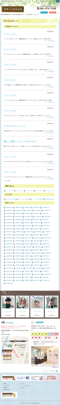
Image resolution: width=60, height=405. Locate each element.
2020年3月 (37, 250)
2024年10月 (38, 216)
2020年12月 (46, 244)
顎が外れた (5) (50, 199)
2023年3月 (28, 228)
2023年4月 (18, 228)
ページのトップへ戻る (48, 371)
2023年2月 (37, 228)
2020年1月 (9, 253)
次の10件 (8, 180)
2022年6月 (18, 234)
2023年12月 (37, 222)
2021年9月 (9, 241)
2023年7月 (37, 225)
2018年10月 (9, 262)
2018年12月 (37, 259)
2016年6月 (37, 277)
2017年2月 (9, 274)
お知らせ (23, 387)
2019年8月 (9, 256)
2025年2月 (46, 213)
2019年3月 (9, 259)
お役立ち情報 (6, 389)
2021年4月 (9, 244)
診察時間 (52, 12)
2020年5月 (18, 250)
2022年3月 (46, 234)
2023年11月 (46, 222)
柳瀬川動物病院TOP (6, 14)
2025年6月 (9, 213)
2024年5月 (37, 219)
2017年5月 (28, 271)
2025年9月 (29, 210)
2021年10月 (47, 237)
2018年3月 (28, 265)
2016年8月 (18, 277)
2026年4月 (9, 207)
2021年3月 (18, 244)
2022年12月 (9, 231)
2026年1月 (37, 207)
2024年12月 (18, 216)
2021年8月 (18, 241)
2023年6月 (46, 225)
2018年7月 (37, 262)
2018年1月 (46, 265)
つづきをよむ (50, 40)
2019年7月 (18, 256)
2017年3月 (46, 271)
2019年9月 (48, 253)
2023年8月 (28, 225)
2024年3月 (9, 222)
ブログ (22, 383)
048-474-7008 (5, 334)
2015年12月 (46, 280)
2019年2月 (18, 259)
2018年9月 (19, 262)
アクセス (43, 12)
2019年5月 (37, 256)
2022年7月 (9, 234)
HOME (4, 383)
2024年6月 (28, 219)
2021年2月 (28, 244)
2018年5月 (9, 265)
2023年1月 (46, 228)
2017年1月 (18, 274)
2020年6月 (9, 250)
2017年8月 (48, 268)
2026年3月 (18, 207)
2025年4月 (28, 213)
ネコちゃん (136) (11, 199)
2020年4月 (28, 250)
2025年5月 (18, 213)
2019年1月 (28, 259)
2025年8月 (38, 210)
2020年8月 (38, 247)
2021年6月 (37, 241)
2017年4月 (37, 271)
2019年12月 (18, 253)
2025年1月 (9, 216)
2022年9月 (39, 231)
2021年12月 (28, 237)
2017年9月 (39, 268)
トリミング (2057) (37, 199)
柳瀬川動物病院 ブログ (17, 294)
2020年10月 (19, 247)
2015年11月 (9, 283)
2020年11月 (9, 247)
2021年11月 (37, 237)
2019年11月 (28, 253)
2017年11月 (19, 268)
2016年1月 (37, 280)
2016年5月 (46, 277)
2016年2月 (28, 280)
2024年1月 (28, 222)
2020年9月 (29, 247)
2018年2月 (37, 265)
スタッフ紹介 (6, 385)
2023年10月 (9, 225)
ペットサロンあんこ (25, 385)
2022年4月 (37, 234)
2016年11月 (37, 274)
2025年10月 (19, 210)
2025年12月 (46, 207)
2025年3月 (37, 213)
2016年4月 (9, 280)
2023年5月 (9, 228)
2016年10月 (47, 274)
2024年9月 (48, 216)
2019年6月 (28, 256)
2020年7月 (47, 247)
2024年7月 (18, 219)
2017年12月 (9, 268)
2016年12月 (28, 274)
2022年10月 (29, 231)
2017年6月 (18, 271)
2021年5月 (46, 241)
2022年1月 (18, 237)
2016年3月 (18, 280)
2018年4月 (18, 265)
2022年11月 (19, 231)
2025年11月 (9, 210)
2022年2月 (9, 237)
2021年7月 (28, 241)
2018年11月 (46, 259)
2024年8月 (9, 219)
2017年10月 (29, 268)
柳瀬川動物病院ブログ (19, 14)
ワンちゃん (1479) (24, 199)
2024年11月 (28, 216)
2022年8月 (48, 231)
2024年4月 (46, 219)
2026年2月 (28, 207)
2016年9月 (9, 277)
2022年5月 (28, 234)
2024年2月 (18, 222)
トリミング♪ (9, 190)
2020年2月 (46, 250)
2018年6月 (46, 262)
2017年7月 (9, 271)
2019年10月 (38, 253)
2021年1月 (37, 244)
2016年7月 (28, 277)
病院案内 (5, 387)
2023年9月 (19, 225)
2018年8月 (28, 262)
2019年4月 (46, 256)
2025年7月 (47, 210)
